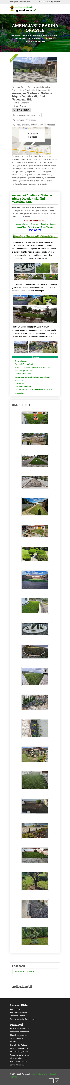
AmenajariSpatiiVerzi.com (20, 1028)
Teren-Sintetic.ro (16, 1038)
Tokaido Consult (49, 1074)
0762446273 (23, 109)
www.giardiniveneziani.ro (25, 120)
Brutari (13, 1041)
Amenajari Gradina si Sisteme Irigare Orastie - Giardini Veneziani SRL (32, 198)
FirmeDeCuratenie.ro (18, 1061)
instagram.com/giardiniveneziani (28, 125)
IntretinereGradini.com (19, 1032)
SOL (17, 1077)
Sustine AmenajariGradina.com (23, 1019)
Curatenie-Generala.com (20, 1055)
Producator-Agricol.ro (19, 1051)
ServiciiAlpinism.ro (17, 1065)
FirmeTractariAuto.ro (18, 1045)
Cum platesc (15, 1009)
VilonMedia (36, 1074)
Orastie (53, 35)
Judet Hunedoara (39, 35)
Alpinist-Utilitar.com (18, 1058)
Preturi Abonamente (18, 1012)
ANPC (12, 1077)
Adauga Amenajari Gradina (50, 2)
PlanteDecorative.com (19, 1035)
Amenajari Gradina (20, 35)
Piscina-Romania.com (19, 1048)
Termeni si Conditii (17, 1016)
